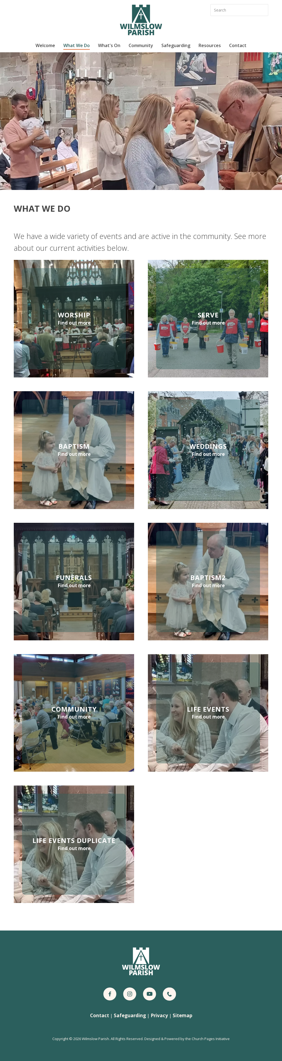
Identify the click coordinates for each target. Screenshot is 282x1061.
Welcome (45, 45)
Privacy (159, 1015)
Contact (237, 45)
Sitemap (182, 1015)
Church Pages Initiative (211, 1038)
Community (141, 45)
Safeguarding (175, 45)
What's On (109, 45)
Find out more (74, 323)
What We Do (76, 45)
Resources (210, 45)
